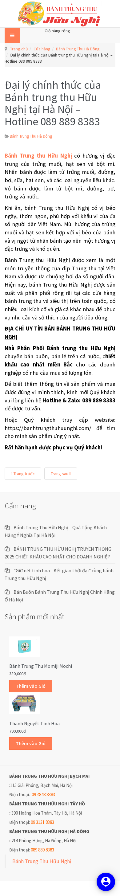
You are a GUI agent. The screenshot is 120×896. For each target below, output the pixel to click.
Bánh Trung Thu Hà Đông (78, 49)
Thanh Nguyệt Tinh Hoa (34, 723)
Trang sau (61, 473)
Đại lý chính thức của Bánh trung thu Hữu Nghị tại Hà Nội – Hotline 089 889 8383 (53, 103)
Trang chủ (19, 49)
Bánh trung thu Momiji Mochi (40, 666)
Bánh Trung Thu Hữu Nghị (41, 861)
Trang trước (23, 473)
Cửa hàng (42, 49)
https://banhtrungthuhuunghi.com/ (48, 428)
